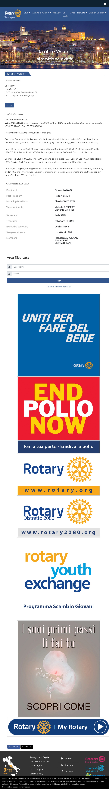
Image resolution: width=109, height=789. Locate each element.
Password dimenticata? (59, 286)
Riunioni (68, 765)
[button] (8, 45)
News (56, 12)
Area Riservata (77, 12)
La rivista (65, 14)
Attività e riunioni (40, 12)
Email (9, 105)
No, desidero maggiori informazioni (16, 787)
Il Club (25, 12)
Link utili (68, 771)
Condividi (14, 746)
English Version (96, 12)
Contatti (68, 758)
